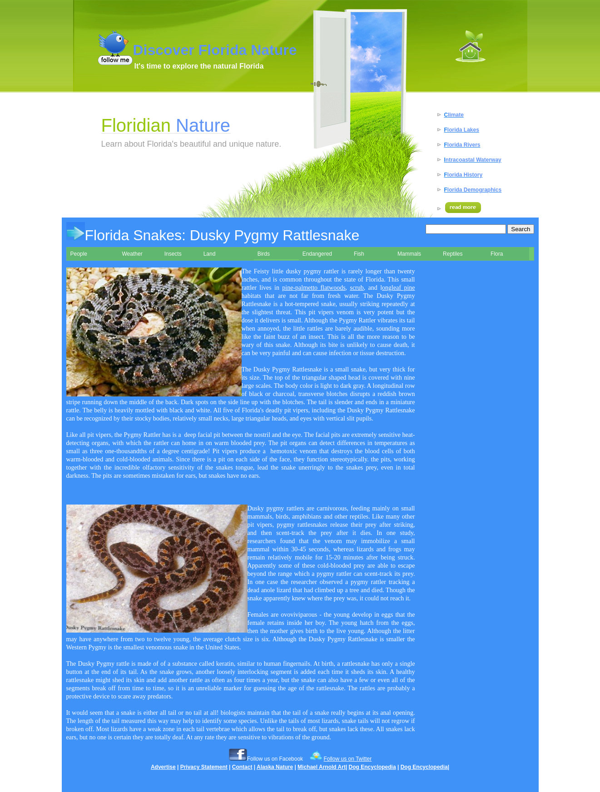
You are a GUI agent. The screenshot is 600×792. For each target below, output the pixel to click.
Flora (497, 254)
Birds (264, 254)
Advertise (163, 767)
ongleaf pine (398, 287)
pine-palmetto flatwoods (313, 287)
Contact (242, 767)
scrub (356, 287)
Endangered (317, 254)
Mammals (409, 254)
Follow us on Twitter (347, 759)
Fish (359, 254)
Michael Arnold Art (322, 767)
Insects (173, 254)
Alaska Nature (275, 767)
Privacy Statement (204, 767)
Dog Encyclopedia (372, 767)
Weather (132, 254)
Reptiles (452, 254)
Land (209, 254)
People (78, 254)
